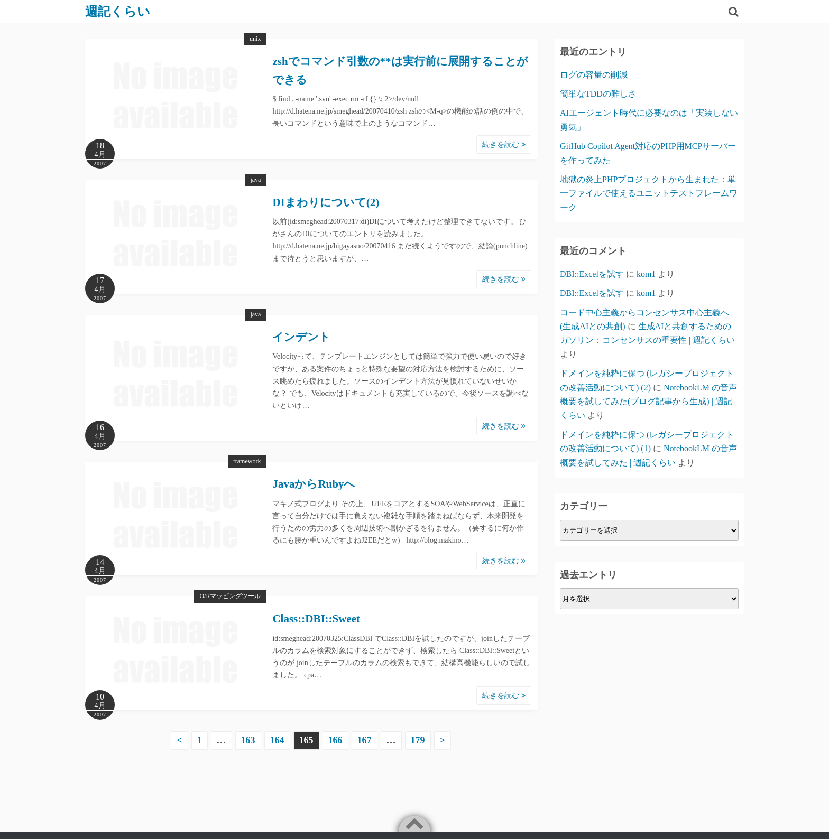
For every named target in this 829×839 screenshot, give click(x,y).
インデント (301, 337)
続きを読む (504, 144)
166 (335, 740)
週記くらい (117, 11)
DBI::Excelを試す (592, 273)
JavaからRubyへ (313, 484)
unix (255, 38)
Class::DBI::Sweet (316, 618)
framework (247, 461)
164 (277, 740)
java (255, 179)
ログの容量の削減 (594, 74)
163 (248, 740)
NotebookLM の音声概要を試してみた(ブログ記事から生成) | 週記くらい (648, 401)
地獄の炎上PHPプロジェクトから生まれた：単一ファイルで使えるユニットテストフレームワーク (649, 193)
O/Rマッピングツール (230, 596)
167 (364, 740)
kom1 (646, 273)
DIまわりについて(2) (325, 202)
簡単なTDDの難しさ (598, 93)
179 (418, 740)
